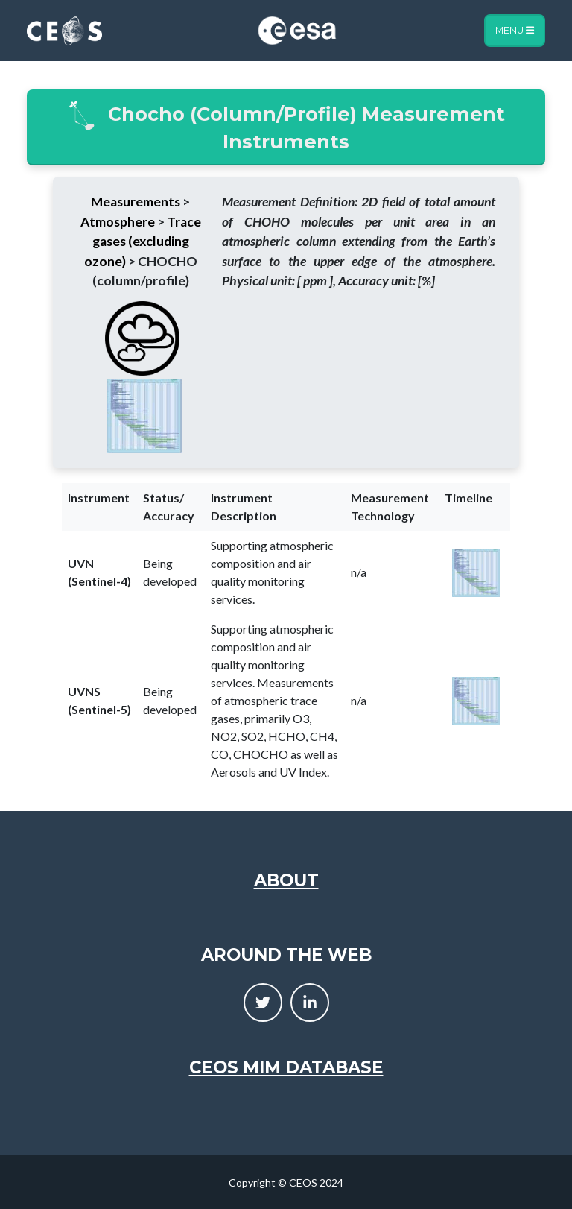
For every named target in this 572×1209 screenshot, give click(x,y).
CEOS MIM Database (286, 1067)
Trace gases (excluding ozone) (142, 241)
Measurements (135, 201)
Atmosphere (117, 222)
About (286, 880)
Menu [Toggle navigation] (514, 30)
